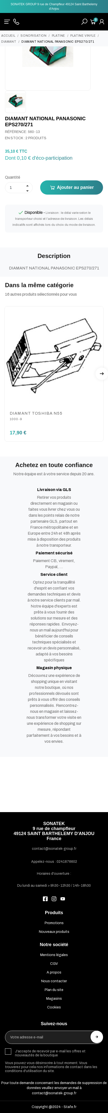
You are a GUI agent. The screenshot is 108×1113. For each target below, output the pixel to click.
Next (102, 374)
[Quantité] (19, 187)
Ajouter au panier (71, 187)
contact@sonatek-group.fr (54, 1093)
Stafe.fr (70, 1107)
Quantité (12, 177)
